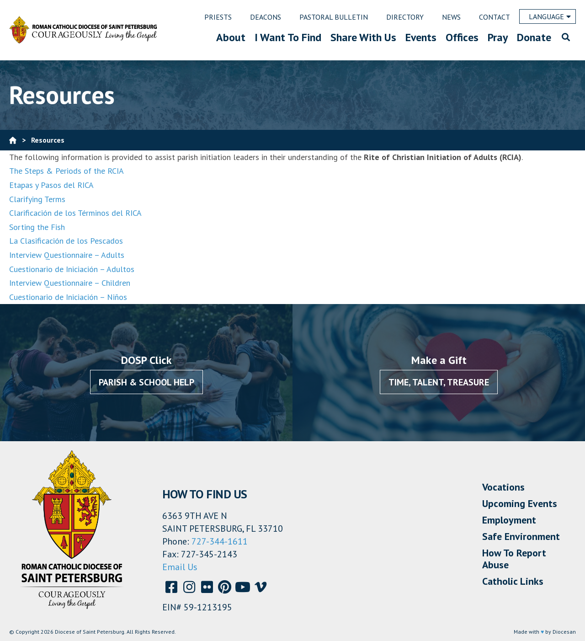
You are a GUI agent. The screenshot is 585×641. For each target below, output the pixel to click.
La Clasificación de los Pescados (66, 240)
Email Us (179, 567)
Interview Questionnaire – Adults (66, 255)
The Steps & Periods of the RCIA (66, 171)
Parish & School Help (146, 382)
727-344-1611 (219, 541)
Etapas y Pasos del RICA (51, 185)
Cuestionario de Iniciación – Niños (68, 297)
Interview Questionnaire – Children (69, 283)
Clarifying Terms (37, 199)
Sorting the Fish (37, 227)
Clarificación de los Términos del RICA (75, 213)
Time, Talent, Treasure (438, 382)
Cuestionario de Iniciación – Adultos (71, 269)
